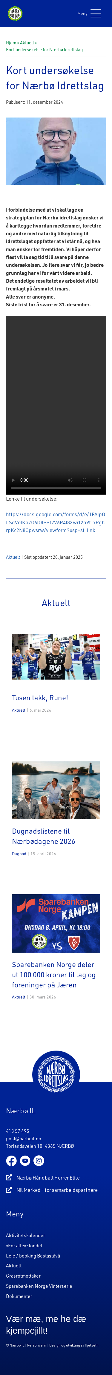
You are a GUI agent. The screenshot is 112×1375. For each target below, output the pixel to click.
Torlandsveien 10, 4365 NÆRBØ (40, 1146)
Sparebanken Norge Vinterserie (39, 1286)
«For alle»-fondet (24, 1245)
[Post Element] (56, 683)
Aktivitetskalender (25, 1235)
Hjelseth (92, 1345)
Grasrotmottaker (23, 1275)
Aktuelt (27, 43)
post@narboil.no (23, 1138)
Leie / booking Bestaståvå (33, 1255)
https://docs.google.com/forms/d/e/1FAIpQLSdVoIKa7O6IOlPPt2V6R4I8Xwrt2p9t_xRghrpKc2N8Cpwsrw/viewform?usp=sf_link (55, 522)
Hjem (11, 43)
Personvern (36, 1345)
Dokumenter (19, 1296)
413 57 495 (17, 1131)
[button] (87, 13)
